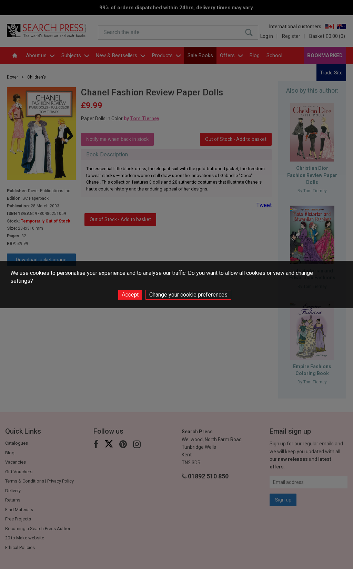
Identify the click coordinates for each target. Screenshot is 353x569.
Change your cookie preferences (188, 294)
